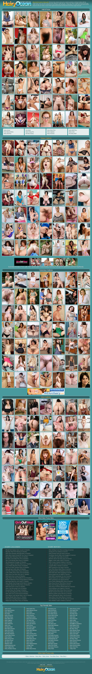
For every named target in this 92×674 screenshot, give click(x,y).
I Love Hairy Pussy (10, 635)
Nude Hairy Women (31, 630)
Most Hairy (29, 612)
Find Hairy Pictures (53, 640)
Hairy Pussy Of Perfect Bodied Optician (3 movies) (62, 586)
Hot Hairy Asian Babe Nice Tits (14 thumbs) (16, 558)
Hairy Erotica (73, 612)
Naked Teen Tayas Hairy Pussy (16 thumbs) (16, 600)
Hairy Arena (7, 130)
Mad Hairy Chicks (52, 643)
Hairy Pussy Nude (74, 627)
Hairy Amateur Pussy (10, 648)
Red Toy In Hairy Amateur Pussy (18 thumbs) (17, 567)
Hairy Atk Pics (7, 133)
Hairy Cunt (71, 131)
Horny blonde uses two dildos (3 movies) (59, 574)
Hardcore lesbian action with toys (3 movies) (60, 593)
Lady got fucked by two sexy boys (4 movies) (60, 564)
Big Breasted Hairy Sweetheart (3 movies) (59, 571)
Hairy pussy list (52, 617)
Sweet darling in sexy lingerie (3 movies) (59, 588)
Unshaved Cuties (31, 617)
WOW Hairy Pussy (31, 638)
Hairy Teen (73, 648)
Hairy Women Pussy (31, 610)
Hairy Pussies (50, 133)
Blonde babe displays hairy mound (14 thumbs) (17, 550)
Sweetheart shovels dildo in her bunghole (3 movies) (62, 555)
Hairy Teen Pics (74, 647)
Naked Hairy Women (53, 637)
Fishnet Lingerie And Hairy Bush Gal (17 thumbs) (18, 564)
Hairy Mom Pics (51, 130)
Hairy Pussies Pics (31, 633)
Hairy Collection (52, 632)
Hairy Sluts (51, 648)
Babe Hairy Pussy (31, 648)
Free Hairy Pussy (52, 613)
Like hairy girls (30, 628)
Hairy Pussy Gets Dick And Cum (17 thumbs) (17, 574)
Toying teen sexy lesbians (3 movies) (58, 551)
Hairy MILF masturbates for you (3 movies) (60, 576)
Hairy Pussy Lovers (75, 608)
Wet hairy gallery (52, 612)
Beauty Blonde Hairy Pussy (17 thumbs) (15, 597)
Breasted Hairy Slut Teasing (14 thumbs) (15, 590)
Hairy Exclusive (52, 610)
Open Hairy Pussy (74, 632)
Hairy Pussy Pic (30, 131)
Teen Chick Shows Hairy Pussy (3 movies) (60, 569)
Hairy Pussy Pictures (75, 640)
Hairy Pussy (29, 625)
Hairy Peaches (30, 615)
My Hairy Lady (8, 642)
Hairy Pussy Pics (9, 638)
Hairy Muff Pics (73, 130)
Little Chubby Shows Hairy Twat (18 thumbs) (17, 572)
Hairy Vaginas (50, 131)
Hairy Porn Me (73, 615)
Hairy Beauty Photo (75, 630)
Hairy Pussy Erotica (75, 645)
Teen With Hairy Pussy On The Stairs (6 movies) (61, 598)
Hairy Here (72, 617)
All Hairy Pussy (30, 133)
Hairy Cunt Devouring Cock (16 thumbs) (16, 588)
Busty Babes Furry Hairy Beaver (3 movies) (60, 597)
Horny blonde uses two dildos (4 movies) (59, 578)
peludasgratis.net (52, 638)
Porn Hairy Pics (74, 610)
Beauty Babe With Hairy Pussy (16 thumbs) (16, 557)
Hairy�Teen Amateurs (76, 623)
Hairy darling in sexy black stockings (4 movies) (61, 550)
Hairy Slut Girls (30, 640)
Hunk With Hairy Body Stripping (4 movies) (60, 572)
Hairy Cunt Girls (74, 633)
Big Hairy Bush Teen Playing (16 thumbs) (16, 551)
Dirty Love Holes (30, 622)
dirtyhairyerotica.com (53, 630)
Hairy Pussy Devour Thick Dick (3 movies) (60, 583)
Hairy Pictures (73, 642)
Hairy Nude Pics (30, 608)
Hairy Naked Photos (31, 643)
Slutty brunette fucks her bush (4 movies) (59, 553)
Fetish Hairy (51, 618)
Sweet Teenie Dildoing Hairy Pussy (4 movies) (61, 581)
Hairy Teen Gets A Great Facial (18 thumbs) (16, 593)
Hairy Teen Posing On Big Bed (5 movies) (59, 585)
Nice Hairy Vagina (31, 627)
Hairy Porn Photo (52, 645)
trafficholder (49, 664)
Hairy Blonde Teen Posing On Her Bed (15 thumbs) (18, 583)
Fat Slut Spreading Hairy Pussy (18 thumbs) (16, 591)
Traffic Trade (42, 664)
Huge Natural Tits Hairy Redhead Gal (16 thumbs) (18, 578)
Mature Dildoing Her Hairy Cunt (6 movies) (60, 595)
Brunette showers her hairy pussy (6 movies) (60, 558)
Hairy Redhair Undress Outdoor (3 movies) (60, 600)
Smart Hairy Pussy (75, 637)
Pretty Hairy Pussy (75, 635)
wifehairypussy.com (10, 645)
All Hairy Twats (74, 638)
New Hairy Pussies (10, 628)
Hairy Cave (51, 627)
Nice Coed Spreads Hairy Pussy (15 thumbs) (16, 560)
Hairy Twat (29, 647)
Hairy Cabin (73, 620)
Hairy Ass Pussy (74, 622)
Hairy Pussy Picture (31, 635)
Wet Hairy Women (9, 633)
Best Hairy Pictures (53, 647)
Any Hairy (28, 130)
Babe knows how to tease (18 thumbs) (15, 576)
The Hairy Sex (30, 620)
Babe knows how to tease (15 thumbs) (15, 586)
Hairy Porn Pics (30, 613)
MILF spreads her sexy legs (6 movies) (59, 579)
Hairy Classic (8, 637)
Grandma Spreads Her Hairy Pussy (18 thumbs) (17, 585)
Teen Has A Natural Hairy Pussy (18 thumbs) (17, 571)
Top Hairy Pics (73, 613)
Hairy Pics (51, 622)
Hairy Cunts (29, 642)
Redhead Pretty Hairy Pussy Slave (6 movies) (60, 590)
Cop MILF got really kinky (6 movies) (58, 557)
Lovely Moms (51, 628)
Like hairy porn (52, 623)
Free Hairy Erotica (8, 131)
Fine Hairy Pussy (9, 632)
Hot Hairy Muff (72, 133)
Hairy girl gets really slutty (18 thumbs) (15, 569)
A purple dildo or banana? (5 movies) (58, 565)
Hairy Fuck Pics (52, 620)
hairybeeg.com (52, 608)
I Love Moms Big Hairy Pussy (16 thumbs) (16, 565)
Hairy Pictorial (73, 618)
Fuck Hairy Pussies (53, 635)
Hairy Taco (29, 632)
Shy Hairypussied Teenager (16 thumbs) (15, 562)
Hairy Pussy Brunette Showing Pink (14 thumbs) (18, 553)
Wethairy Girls (8, 643)
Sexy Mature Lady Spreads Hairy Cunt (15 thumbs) (18, 595)
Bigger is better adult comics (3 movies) (59, 560)
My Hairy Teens (74, 628)
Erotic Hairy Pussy (75, 643)
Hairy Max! (51, 633)
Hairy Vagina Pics (9, 647)
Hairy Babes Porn (74, 625)
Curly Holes (51, 642)
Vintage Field (29, 645)
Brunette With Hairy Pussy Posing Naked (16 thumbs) (19, 579)
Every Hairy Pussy (53, 615)
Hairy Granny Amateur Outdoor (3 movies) (60, 562)
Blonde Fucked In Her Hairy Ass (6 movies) (60, 591)
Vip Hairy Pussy (9, 640)
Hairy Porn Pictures (31, 618)
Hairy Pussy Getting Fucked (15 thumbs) (16, 598)
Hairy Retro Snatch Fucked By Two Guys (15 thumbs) (19, 555)
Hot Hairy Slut (30, 637)
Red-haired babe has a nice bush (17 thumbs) (17, 581)
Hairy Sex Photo (9, 630)
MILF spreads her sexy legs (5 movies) (59, 567)
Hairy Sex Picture (31, 623)
